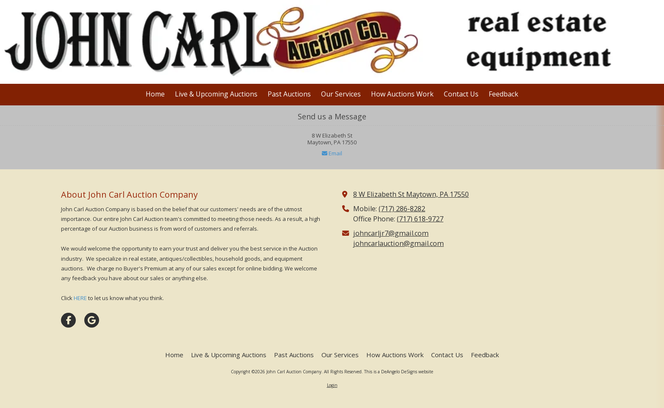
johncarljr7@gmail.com (391, 233)
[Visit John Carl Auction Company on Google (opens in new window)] (91, 320)
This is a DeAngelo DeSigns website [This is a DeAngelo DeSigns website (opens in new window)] (398, 372)
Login (332, 385)
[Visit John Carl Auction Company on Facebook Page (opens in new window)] (68, 320)
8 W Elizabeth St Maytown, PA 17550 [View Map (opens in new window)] (411, 194)
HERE (80, 298)
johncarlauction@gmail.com (398, 243)
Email (332, 153)
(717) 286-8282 (402, 208)
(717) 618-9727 (420, 218)
